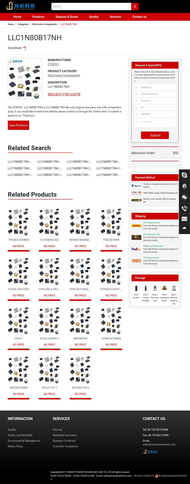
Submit (155, 135)
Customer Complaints (65, 446)
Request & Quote (67, 17)
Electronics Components (44, 24)
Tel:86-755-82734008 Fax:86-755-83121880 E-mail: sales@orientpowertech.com (118, 477)
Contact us (139, 17)
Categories (23, 24)
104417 (18, 338)
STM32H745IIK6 (111, 338)
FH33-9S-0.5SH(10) (81, 289)
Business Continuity (64, 440)
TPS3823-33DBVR (18, 239)
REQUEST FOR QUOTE (64, 94)
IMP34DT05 (80, 338)
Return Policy (15, 446)
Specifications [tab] (18, 125)
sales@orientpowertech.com (159, 444)
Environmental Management (24, 440)
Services (115, 17)
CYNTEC (53, 64)
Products (38, 17)
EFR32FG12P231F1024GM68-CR (119, 289)
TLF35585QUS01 (49, 239)
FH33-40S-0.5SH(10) (51, 289)
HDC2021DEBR (18, 387)
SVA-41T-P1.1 (49, 387)
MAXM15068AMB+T (81, 239)
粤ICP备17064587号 (144, 476)
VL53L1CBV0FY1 (49, 338)
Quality (94, 17)
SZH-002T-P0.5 (80, 387)
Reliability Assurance (65, 435)
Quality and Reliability (20, 435)
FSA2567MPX (111, 239)
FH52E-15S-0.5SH (18, 289)
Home (17, 17)
